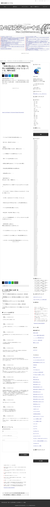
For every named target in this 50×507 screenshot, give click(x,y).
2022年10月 (36, 198)
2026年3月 (35, 141)
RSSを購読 (41, 0)
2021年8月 (35, 217)
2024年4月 (35, 173)
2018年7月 (35, 268)
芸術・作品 (35, 105)
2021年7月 (35, 219)
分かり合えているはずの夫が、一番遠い (31, 36)
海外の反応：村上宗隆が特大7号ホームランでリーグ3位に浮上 (9, 42)
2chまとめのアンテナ (37, 357)
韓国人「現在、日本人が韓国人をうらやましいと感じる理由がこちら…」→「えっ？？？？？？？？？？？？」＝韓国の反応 (41, 314)
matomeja (35, 364)
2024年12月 (36, 162)
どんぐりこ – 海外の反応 (37, 340)
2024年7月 (35, 169)
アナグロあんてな (36, 369)
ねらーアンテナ (36, 433)
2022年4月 (35, 206)
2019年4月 (35, 256)
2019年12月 (36, 245)
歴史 (4, 285)
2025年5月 (35, 155)
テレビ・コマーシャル (37, 107)
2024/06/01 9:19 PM (10, 324)
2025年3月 (35, 158)
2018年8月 (35, 267)
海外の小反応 (35, 332)
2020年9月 (35, 232)
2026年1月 (35, 144)
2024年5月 (35, 172)
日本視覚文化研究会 (37, 413)
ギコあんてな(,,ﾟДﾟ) (36, 406)
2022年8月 (35, 201)
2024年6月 (35, 170)
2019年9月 (35, 249)
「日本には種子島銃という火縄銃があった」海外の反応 (12, 494)
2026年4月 (35, 140)
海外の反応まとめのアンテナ (38, 401)
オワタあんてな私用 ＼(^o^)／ (39, 374)
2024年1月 (35, 177)
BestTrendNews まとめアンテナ (39, 362)
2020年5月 (35, 238)
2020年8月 (35, 234)
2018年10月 (36, 264)
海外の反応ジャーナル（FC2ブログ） (40, 93)
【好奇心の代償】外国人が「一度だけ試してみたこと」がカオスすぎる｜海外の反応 (12, 37)
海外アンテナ (35, 377)
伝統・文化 (35, 122)
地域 (34, 108)
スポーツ (35, 119)
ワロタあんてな (36, 443)
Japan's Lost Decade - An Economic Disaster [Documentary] (13, 112)
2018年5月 (35, 271)
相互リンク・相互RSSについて (35, 7)
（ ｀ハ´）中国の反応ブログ (38, 337)
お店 (34, 112)
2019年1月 (35, 260)
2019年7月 (35, 252)
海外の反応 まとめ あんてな (38, 396)
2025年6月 (35, 154)
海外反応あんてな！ (37, 404)
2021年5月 (35, 221)
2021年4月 (35, 223)
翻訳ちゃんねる (36, 342)
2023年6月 (35, 187)
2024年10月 (36, 165)
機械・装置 (35, 115)
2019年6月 (35, 253)
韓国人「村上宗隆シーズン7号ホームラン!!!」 (41, 318)
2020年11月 (36, 230)
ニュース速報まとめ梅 (37, 418)
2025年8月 (35, 151)
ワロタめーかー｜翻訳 (37, 445)
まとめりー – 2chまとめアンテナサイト (40, 438)
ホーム (36, 0)
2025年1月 (35, 161)
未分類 (35, 125)
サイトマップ (46, 0)
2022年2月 (35, 209)
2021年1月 (35, 227)
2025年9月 (35, 150)
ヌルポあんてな (36, 431)
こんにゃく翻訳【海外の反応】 (39, 335)
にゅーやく (35, 428)
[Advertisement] (25, 16)
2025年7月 (35, 152)
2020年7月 (35, 235)
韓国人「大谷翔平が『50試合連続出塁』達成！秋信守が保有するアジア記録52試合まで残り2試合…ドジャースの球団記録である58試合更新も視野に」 (12, 39)
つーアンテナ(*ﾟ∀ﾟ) (36, 411)
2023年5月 (35, 188)
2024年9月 (35, 166)
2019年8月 (35, 250)
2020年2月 (35, 242)
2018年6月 (35, 270)
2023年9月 (35, 183)
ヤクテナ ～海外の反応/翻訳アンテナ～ (40, 440)
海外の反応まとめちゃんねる (38, 399)
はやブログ (35, 350)
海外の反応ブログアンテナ (38, 394)
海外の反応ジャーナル (7, 3)
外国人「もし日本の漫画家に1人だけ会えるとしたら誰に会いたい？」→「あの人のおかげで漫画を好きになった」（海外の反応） (37, 49)
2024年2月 (35, 176)
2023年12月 (36, 179)
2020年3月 (35, 241)
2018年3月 (35, 274)
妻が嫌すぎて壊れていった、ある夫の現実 (9, 465)
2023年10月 (36, 181)
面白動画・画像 (36, 111)
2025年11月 (36, 147)
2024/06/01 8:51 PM (10, 317)
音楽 (34, 114)
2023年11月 (36, 180)
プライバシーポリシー (25, 6)
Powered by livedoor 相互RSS (6, 48)
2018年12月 (36, 261)
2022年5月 (35, 205)
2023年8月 (35, 184)
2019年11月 (36, 246)
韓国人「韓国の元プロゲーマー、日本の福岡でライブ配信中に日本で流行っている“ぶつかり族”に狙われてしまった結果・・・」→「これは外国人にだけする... (37, 41)
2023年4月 (35, 190)
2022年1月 (35, 210)
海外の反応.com (36, 379)
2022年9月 (35, 199)
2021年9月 (35, 216)
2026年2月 (35, 143)
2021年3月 (35, 224)
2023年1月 (35, 194)
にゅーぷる (35, 423)
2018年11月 (36, 263)
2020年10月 (36, 231)
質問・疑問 (35, 116)
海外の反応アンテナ (37, 384)
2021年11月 (36, 213)
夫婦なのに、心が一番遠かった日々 (39, 307)
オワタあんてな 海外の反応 (38, 372)
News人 (34, 367)
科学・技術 (35, 101)
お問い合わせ (15, 6)
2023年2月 (35, 192)
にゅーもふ (35, 426)
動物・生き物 (36, 123)
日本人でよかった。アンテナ (38, 416)
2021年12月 (36, 212)
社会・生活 (35, 118)
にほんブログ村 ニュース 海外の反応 (40, 299)
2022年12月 (36, 195)
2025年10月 (36, 148)
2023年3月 (35, 191)
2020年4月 (35, 239)
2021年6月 (35, 220)
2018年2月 (35, 275)
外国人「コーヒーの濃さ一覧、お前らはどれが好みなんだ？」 (13, 480)
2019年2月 (35, 259)
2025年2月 (35, 159)
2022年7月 (35, 202)
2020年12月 (36, 228)
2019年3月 (35, 257)
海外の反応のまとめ (37, 391)
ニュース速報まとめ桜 (37, 421)
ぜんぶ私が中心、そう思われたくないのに (6, 36)
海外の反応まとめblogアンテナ (38, 389)
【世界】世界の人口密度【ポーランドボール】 (11, 475)
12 (7, 285)
